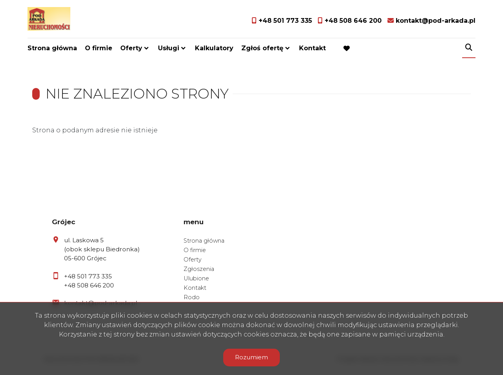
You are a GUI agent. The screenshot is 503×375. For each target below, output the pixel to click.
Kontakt (312, 48)
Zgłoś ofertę (262, 48)
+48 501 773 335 (88, 276)
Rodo (192, 297)
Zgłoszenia (199, 269)
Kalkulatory (214, 48)
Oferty (131, 48)
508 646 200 (95, 285)
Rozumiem (251, 357)
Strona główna (52, 48)
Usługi (168, 48)
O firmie (98, 48)
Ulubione (196, 278)
